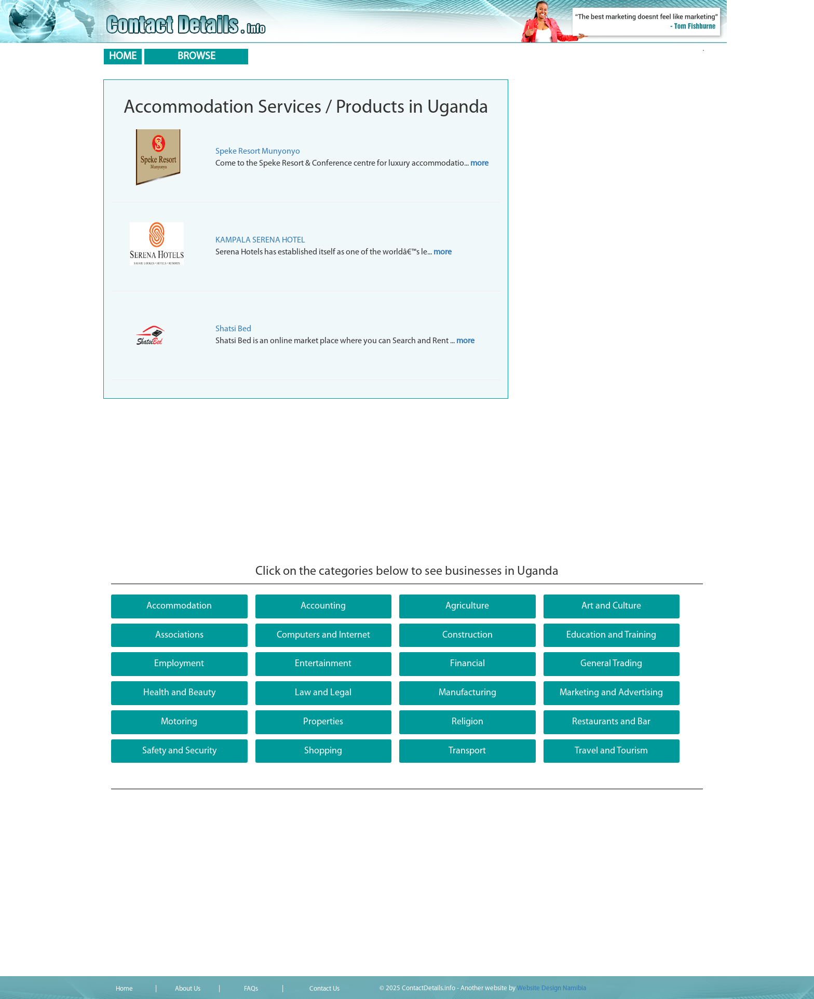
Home (124, 989)
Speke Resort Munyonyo (257, 151)
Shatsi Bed (233, 329)
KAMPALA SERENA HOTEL (260, 240)
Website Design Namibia (551, 988)
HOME (123, 56)
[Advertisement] (305, 482)
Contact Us (324, 989)
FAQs (251, 989)
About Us (187, 989)
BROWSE (196, 56)
